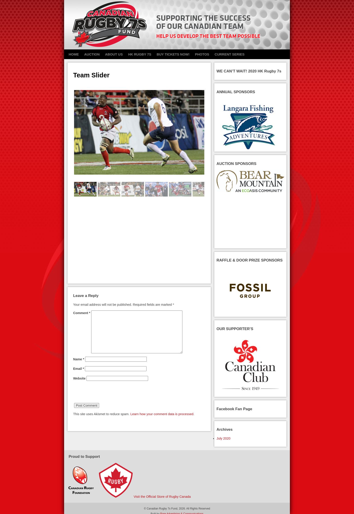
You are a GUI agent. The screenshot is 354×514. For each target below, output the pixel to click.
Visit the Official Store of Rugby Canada (162, 496)
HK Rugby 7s (139, 54)
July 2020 (224, 438)
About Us (114, 54)
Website (79, 378)
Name (78, 359)
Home (74, 54)
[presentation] (107, 394)
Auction (92, 54)
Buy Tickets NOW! (173, 54)
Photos (202, 54)
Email (78, 368)
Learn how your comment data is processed (161, 414)
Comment (81, 313)
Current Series (230, 54)
